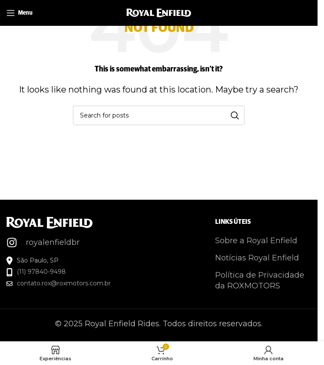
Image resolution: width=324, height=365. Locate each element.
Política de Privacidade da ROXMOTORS (259, 280)
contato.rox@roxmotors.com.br (64, 283)
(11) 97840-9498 (41, 271)
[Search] (159, 115)
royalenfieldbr (53, 242)
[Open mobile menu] (19, 13)
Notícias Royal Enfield (257, 258)
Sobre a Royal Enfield (256, 240)
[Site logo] (159, 12)
